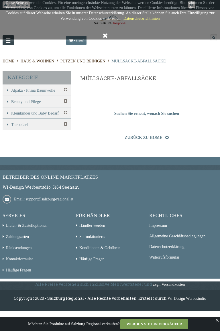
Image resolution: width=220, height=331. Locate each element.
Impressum (158, 225)
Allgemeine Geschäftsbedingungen (177, 236)
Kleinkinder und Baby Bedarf (35, 113)
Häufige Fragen (18, 270)
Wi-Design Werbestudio (187, 298)
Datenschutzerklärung (166, 247)
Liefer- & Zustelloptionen (26, 225)
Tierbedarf (19, 125)
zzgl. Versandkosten (169, 284)
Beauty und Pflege (26, 102)
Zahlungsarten (17, 237)
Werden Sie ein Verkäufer (154, 324)
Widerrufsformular (164, 257)
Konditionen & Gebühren (99, 248)
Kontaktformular (19, 259)
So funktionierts (92, 237)
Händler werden (92, 225)
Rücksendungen (19, 248)
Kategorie (23, 77)
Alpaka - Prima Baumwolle (33, 90)
